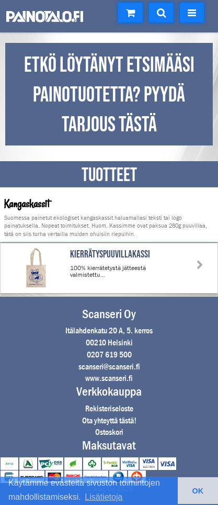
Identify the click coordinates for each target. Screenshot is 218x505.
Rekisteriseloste (109, 408)
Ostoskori (109, 432)
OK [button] (198, 491)
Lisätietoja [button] (103, 496)
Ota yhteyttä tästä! (109, 420)
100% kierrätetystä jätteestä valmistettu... (108, 271)
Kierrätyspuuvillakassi (110, 255)
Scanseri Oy (109, 314)
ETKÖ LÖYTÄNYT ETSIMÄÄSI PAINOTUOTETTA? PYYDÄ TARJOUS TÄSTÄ (109, 95)
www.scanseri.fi (109, 378)
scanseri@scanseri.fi (109, 366)
